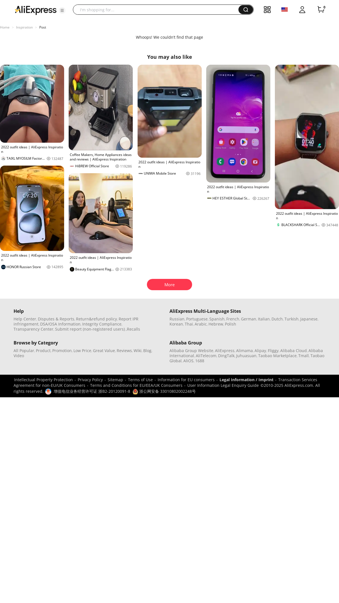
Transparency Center (33, 329)
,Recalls (133, 329)
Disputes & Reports (56, 319)
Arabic (201, 324)
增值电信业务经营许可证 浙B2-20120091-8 (92, 391)
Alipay (260, 350)
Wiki (138, 350)
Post (42, 27)
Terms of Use (140, 379)
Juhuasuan (246, 355)
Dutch (277, 319)
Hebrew (215, 324)
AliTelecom (206, 355)
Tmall (303, 355)
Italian (264, 319)
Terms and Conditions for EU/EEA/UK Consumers (136, 385)
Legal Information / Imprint (246, 379)
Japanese (309, 319)
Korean (176, 324)
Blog (147, 350)
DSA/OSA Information (60, 324)
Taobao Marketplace (277, 355)
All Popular (24, 350)
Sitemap (115, 379)
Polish (230, 324)
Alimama (244, 350)
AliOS (188, 360)
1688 (199, 360)
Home (5, 27)
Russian (176, 319)
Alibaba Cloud (293, 350)
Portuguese (197, 319)
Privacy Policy (90, 379)
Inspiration (24, 27)
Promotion (62, 350)
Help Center (25, 319)
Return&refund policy (96, 319)
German (248, 319)
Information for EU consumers (186, 379)
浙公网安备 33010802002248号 (164, 391)
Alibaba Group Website (191, 350)
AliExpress (224, 350)
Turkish (291, 319)
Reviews (124, 350)
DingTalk (226, 355)
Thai (189, 324)
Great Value (104, 350)
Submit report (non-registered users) (90, 329)
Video (19, 355)
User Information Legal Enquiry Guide (223, 385)
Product (43, 350)
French (232, 319)
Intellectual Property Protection (43, 379)
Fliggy (273, 350)
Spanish (217, 319)
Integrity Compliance (101, 324)
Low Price (82, 350)
